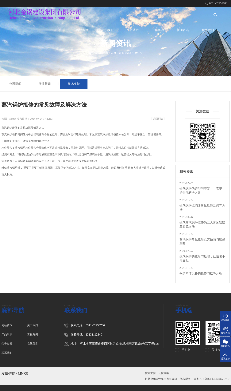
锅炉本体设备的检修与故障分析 (200, 273)
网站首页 (82, 30)
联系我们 (208, 30)
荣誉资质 (7, 343)
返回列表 (158, 118)
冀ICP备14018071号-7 (217, 378)
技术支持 (137, 53)
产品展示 (132, 30)
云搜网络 (163, 373)
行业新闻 (45, 83)
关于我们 (107, 30)
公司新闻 (15, 83)
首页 (113, 53)
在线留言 (32, 343)
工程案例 (158, 30)
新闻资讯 (183, 30)
